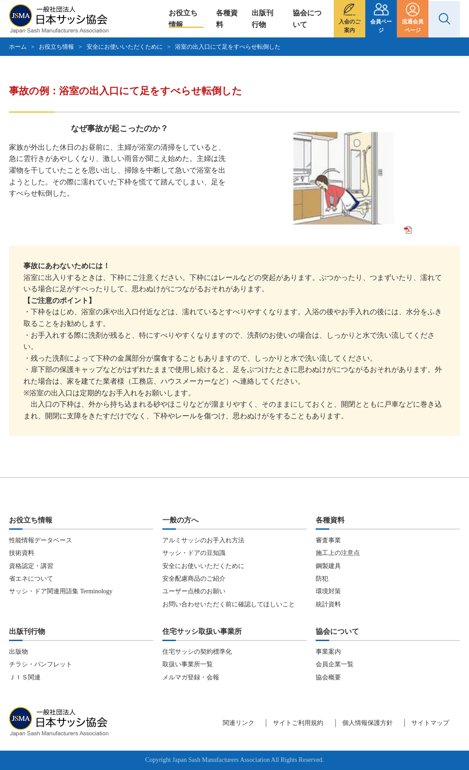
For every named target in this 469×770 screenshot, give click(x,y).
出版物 (18, 651)
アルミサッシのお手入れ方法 (203, 540)
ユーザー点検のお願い (193, 591)
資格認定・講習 (31, 566)
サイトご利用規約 (298, 723)
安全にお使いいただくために (125, 46)
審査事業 (328, 540)
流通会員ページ (412, 25)
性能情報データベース (40, 540)
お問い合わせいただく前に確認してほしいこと (228, 604)
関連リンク (238, 723)
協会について (307, 18)
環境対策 (328, 591)
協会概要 (328, 677)
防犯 (322, 578)
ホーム (18, 46)
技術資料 (21, 553)
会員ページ (381, 25)
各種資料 (227, 18)
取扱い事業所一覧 (187, 664)
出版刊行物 (262, 18)
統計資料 (328, 604)
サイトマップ (430, 723)
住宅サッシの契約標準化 (197, 651)
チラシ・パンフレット (40, 664)
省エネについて (31, 578)
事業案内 (328, 651)
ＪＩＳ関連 (25, 677)
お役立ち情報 (183, 18)
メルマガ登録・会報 (190, 677)
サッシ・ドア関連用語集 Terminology (61, 591)
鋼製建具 (328, 566)
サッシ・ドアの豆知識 (193, 553)
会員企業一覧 (335, 664)
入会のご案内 (349, 25)
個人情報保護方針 (367, 723)
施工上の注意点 (338, 553)
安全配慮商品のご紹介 (193, 578)
